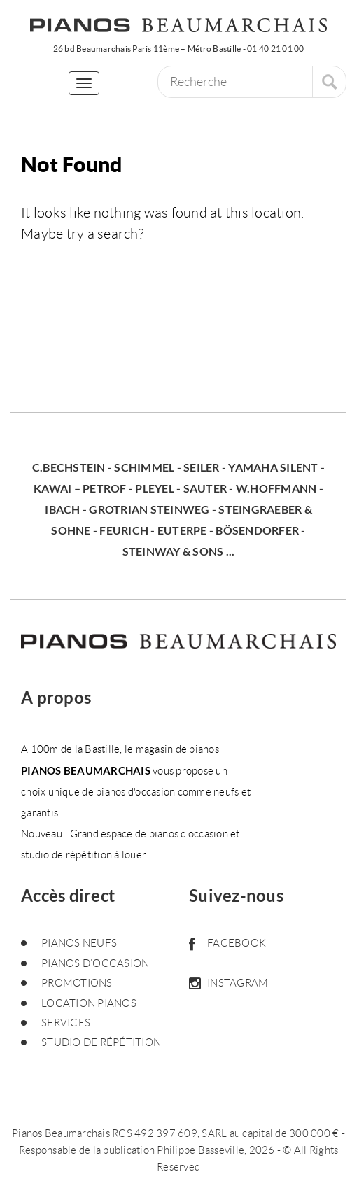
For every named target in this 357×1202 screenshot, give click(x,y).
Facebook (227, 943)
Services (65, 1022)
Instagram (228, 983)
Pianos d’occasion (95, 963)
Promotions (77, 983)
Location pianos (88, 1003)
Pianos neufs (79, 943)
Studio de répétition (101, 1042)
